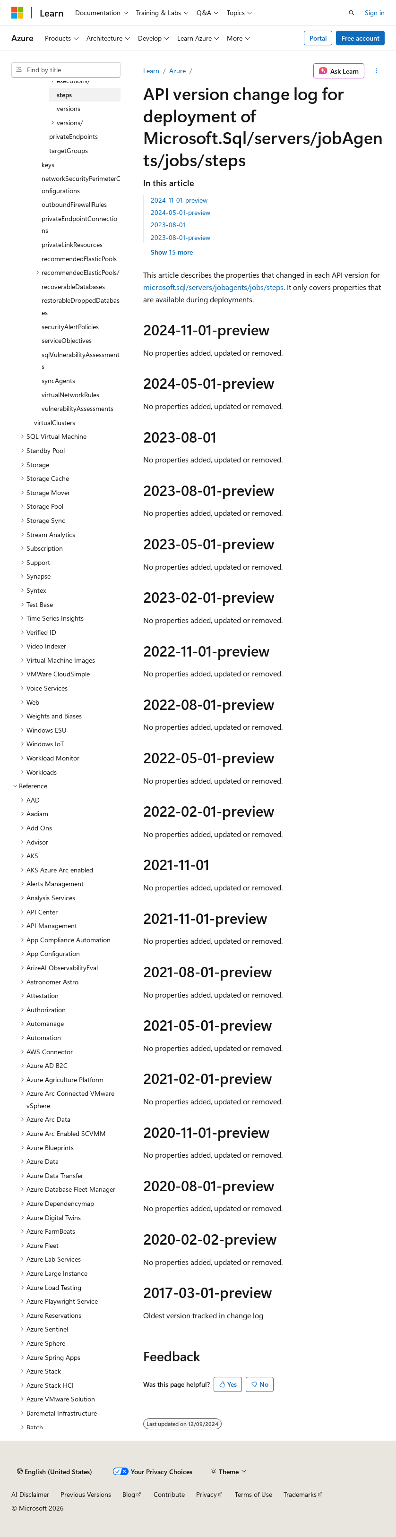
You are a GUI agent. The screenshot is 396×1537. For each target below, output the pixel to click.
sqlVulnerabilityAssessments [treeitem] (81, 360)
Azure (177, 70)
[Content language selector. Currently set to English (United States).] (54, 1471)
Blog (128, 1494)
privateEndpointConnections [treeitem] (79, 224)
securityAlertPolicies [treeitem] (70, 326)
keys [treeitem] (48, 164)
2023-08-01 (168, 224)
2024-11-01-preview (179, 200)
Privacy (206, 1494)
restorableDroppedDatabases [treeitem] (81, 306)
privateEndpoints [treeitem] (73, 136)
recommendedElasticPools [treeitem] (79, 258)
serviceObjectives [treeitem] (67, 340)
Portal (318, 38)
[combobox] (66, 69)
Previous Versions (85, 1494)
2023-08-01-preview (180, 237)
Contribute (169, 1494)
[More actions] (376, 70)
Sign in (375, 12)
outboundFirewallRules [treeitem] (74, 204)
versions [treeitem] (68, 108)
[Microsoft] (17, 13)
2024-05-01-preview (180, 212)
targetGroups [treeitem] (68, 150)
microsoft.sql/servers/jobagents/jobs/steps (213, 287)
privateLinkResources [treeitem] (72, 244)
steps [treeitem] (64, 94)
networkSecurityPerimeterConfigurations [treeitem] (81, 184)
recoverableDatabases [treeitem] (73, 286)
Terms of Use (253, 1494)
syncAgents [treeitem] (58, 380)
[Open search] (351, 12)
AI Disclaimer (30, 1494)
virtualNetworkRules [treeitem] (70, 394)
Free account (360, 38)
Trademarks (300, 1494)
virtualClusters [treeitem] (54, 422)
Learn (151, 70)
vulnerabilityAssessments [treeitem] (77, 408)
